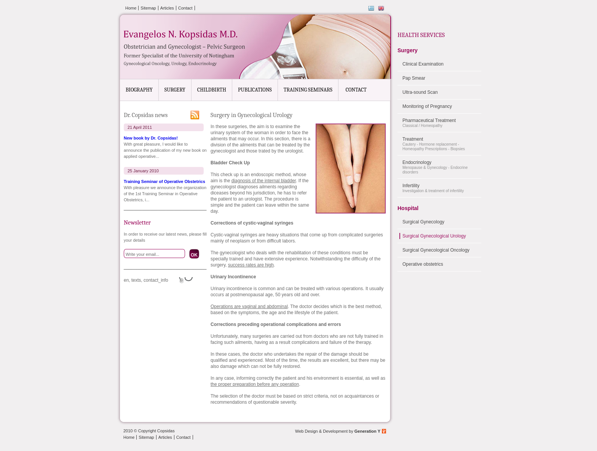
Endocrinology (441, 167)
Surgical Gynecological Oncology (435, 250)
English (381, 8)
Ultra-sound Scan (420, 92)
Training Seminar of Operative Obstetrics (164, 181)
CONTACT (356, 90)
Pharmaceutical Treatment (441, 123)
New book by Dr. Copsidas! (151, 138)
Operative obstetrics (422, 264)
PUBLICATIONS (255, 90)
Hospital (407, 208)
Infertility (441, 188)
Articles (167, 8)
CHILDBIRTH (211, 90)
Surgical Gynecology (423, 222)
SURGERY (174, 90)
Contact (185, 8)
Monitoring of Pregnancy (427, 106)
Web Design (306, 431)
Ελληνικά (371, 8)
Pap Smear (413, 78)
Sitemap (148, 8)
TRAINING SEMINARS (308, 90)
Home (130, 8)
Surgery (407, 50)
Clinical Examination (423, 64)
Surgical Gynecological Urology (434, 236)
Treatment (441, 143)
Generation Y (367, 431)
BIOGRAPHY (139, 90)
